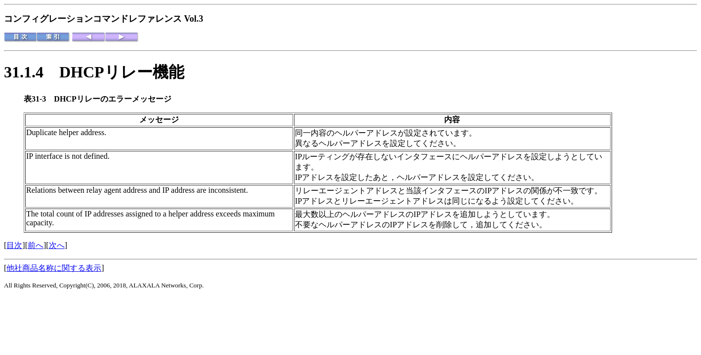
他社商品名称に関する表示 (53, 268)
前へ (35, 245)
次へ (57, 245)
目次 (14, 245)
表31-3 (39, 99)
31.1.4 (31, 72)
